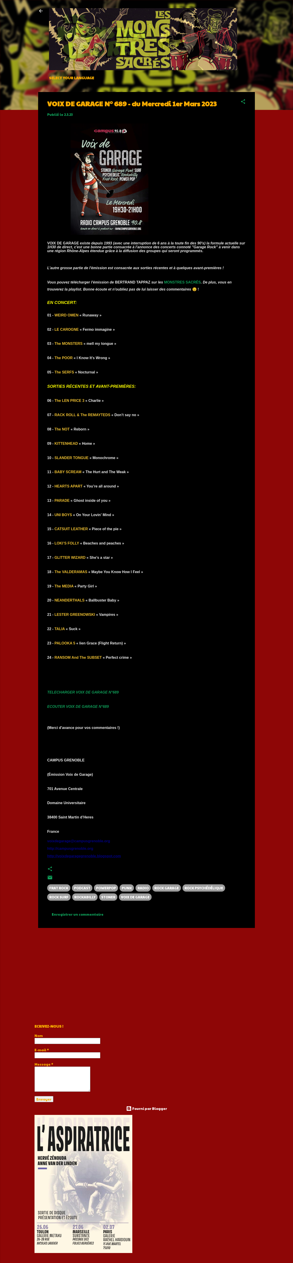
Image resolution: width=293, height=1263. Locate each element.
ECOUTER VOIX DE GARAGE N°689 (78, 707)
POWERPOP (106, 887)
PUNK (127, 887)
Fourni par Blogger (146, 1108)
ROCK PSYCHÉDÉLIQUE (204, 887)
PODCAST (82, 887)
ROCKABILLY (85, 897)
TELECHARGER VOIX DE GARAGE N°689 (83, 692)
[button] (243, 102)
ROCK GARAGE (166, 887)
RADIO (143, 887)
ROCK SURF (59, 897)
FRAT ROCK (58, 887)
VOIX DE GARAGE (135, 897)
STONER (108, 897)
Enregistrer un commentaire (77, 914)
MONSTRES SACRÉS (182, 282)
